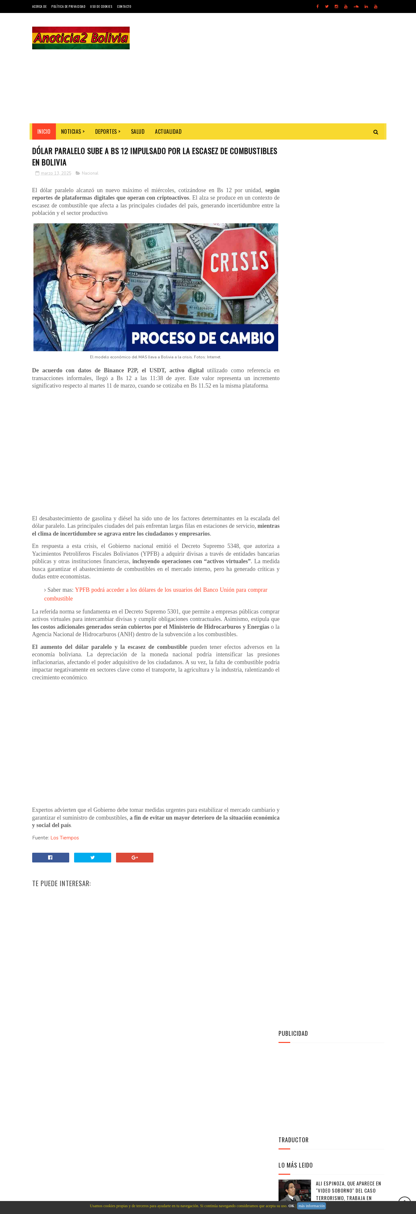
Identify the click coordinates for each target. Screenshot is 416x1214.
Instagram (333, 537)
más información (311, 1206)
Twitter (333, 505)
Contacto (124, 6)
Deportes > (108, 131)
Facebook (333, 521)
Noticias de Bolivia (80, 1173)
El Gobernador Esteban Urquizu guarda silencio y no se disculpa (347, 430)
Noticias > (73, 131)
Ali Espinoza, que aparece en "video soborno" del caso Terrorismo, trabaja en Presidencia (348, 309)
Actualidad (168, 131)
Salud (138, 131)
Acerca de (39, 6)
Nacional (90, 174)
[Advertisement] (266, 68)
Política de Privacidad (68, 6)
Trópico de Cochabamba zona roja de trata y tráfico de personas (350, 342)
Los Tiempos (64, 846)
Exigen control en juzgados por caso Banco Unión (349, 368)
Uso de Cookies (101, 6)
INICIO (44, 131)
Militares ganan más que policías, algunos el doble (347, 397)
